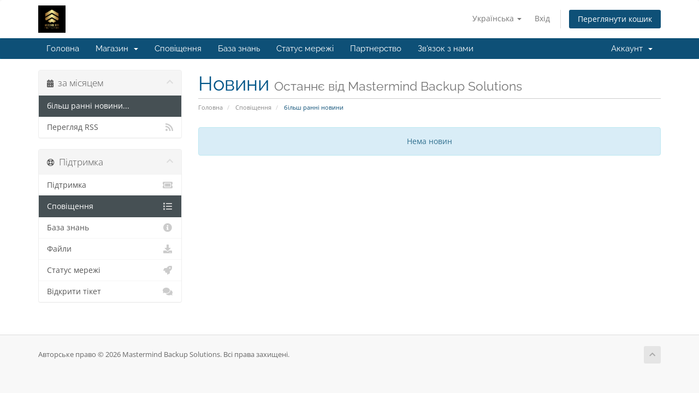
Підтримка (110, 185)
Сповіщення (178, 48)
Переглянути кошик (615, 19)
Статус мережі (305, 48)
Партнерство (375, 48)
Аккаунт (632, 48)
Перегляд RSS (110, 127)
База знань (239, 48)
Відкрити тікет (110, 291)
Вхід (542, 18)
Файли (110, 248)
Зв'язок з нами (445, 48)
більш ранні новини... (88, 106)
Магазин (117, 48)
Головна (62, 48)
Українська (497, 18)
